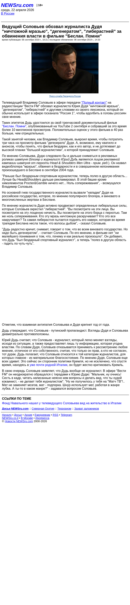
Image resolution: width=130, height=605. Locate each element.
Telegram (66, 414)
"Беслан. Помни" (14, 126)
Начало (7, 414)
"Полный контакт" (94, 102)
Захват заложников (86, 408)
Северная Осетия (43, 408)
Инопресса (42, 418)
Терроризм (64, 408)
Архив (28, 414)
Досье (18, 414)
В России (7, 13)
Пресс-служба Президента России (65, 96)
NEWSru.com (17, 5)
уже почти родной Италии (48, 365)
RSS (55, 414)
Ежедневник (42, 414)
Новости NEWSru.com (19, 421)
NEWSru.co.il (10, 418)
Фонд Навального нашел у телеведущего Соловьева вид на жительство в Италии (61, 403)
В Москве (27, 418)
